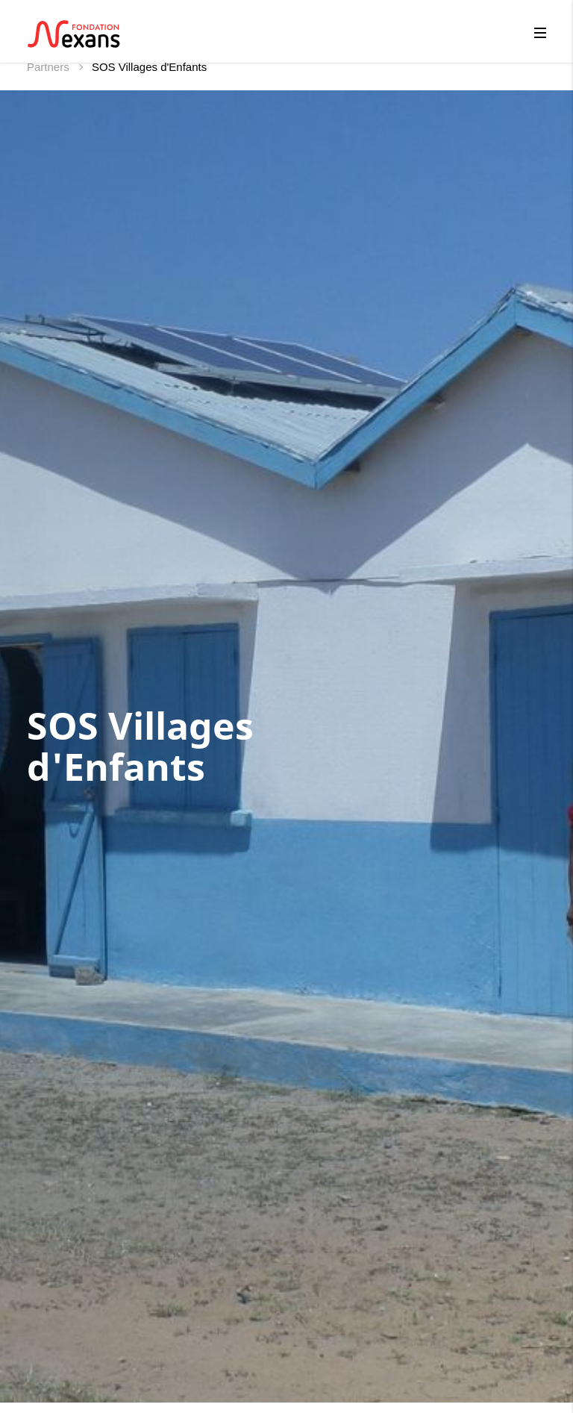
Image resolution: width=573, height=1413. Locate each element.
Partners (49, 66)
